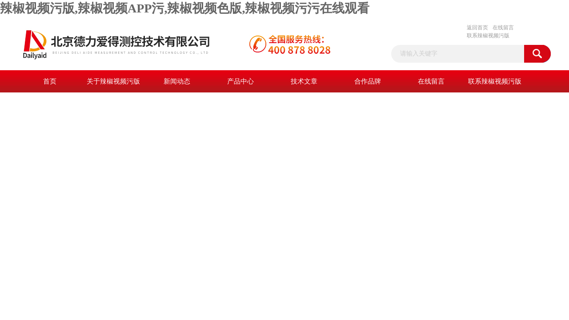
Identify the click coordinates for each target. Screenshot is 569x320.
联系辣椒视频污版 (488, 35)
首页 (49, 81)
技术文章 (304, 81)
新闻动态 (177, 81)
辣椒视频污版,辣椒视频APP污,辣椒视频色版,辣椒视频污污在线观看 (184, 8)
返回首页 (477, 27)
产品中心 (240, 81)
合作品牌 (367, 81)
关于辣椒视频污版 (113, 81)
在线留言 (503, 27)
